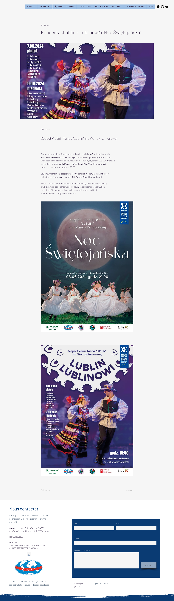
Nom (75, 524)
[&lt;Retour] (50, 25)
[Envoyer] (148, 565)
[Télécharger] (29, 554)
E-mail (76, 539)
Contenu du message (82, 550)
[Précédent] (50, 490)
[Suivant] (126, 490)
